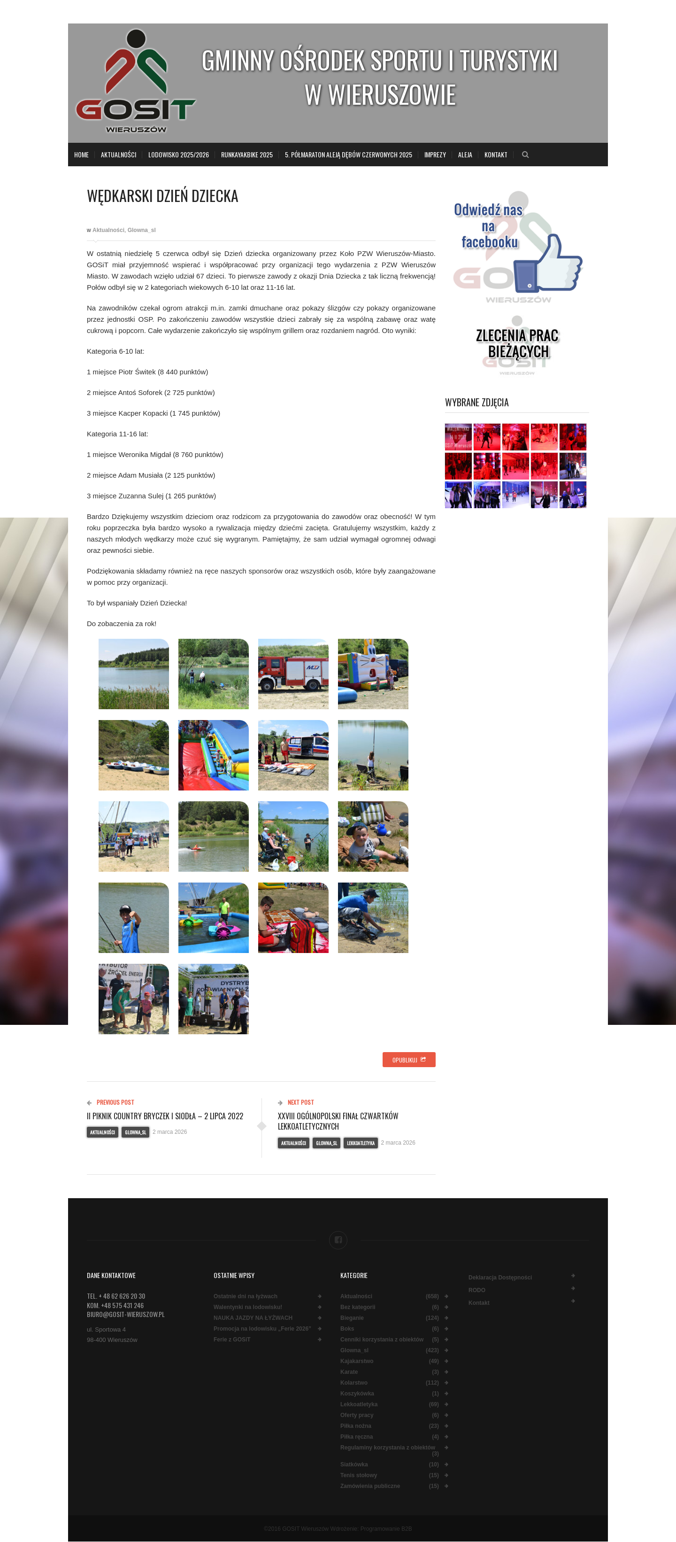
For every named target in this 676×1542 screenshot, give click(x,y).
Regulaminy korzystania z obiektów (387, 1448)
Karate (349, 1372)
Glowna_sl (142, 230)
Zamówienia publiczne (370, 1486)
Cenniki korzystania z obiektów (381, 1340)
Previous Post (110, 1102)
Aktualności (118, 154)
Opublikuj (409, 1060)
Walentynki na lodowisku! (248, 1307)
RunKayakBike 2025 (247, 154)
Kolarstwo (354, 1383)
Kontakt (495, 154)
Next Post (296, 1102)
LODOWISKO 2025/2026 (178, 154)
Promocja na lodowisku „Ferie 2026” (262, 1329)
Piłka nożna (355, 1426)
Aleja (465, 154)
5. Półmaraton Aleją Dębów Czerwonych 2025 (348, 154)
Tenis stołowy (358, 1475)
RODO (477, 1290)
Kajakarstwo (357, 1361)
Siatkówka (354, 1465)
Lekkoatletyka (361, 1143)
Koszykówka (357, 1394)
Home (81, 154)
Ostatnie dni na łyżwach (245, 1297)
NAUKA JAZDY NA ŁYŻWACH (253, 1318)
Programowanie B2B (386, 1529)
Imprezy (435, 154)
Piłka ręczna (356, 1437)
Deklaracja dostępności (500, 1277)
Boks (347, 1329)
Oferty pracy (357, 1415)
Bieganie (352, 1318)
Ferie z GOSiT (232, 1340)
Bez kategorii (358, 1307)
